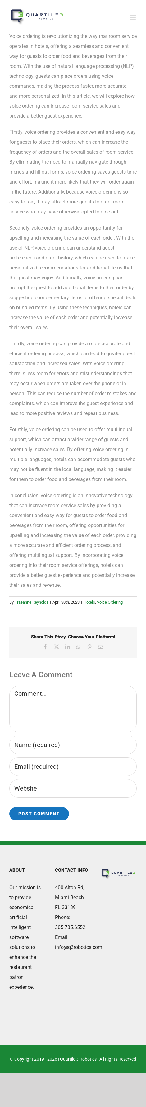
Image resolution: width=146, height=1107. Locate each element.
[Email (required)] (73, 766)
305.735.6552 (70, 927)
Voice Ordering (110, 602)
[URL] (73, 788)
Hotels (89, 602)
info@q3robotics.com (78, 947)
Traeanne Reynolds (31, 602)
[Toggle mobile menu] (133, 17)
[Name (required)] (73, 745)
